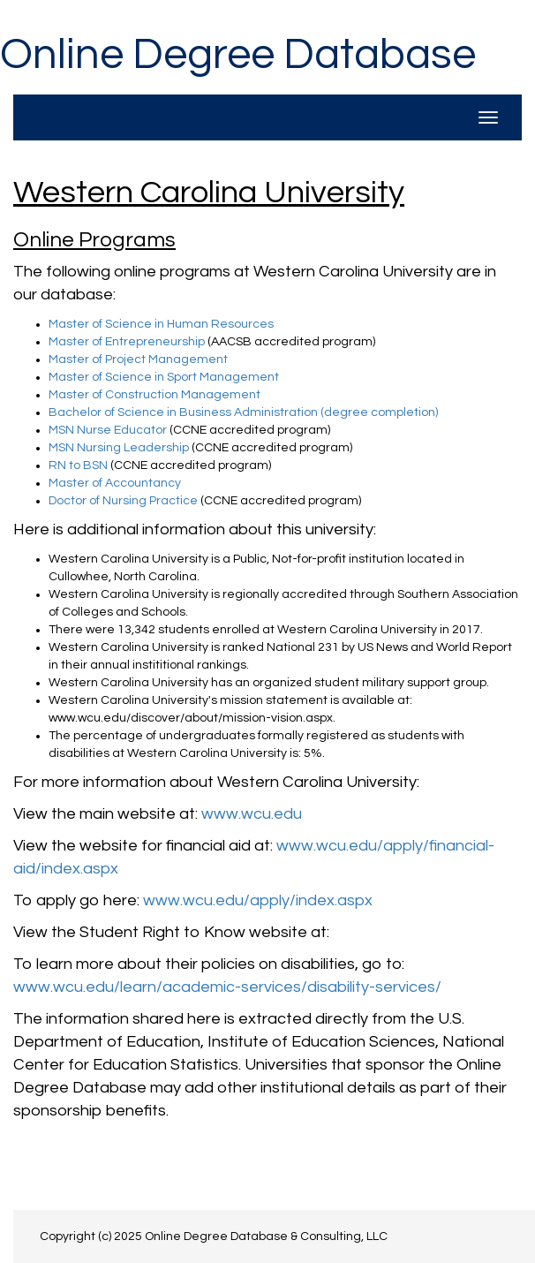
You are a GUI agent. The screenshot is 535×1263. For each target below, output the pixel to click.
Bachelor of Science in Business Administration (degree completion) (243, 412)
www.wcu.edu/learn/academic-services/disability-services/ (227, 987)
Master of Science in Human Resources (161, 324)
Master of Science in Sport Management (164, 377)
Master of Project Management (138, 359)
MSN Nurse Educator (108, 430)
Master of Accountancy (115, 483)
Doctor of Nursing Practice (123, 501)
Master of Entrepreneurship (127, 342)
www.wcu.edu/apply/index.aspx (258, 900)
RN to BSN (78, 465)
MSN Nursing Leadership (119, 448)
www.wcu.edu (251, 813)
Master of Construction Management (154, 395)
